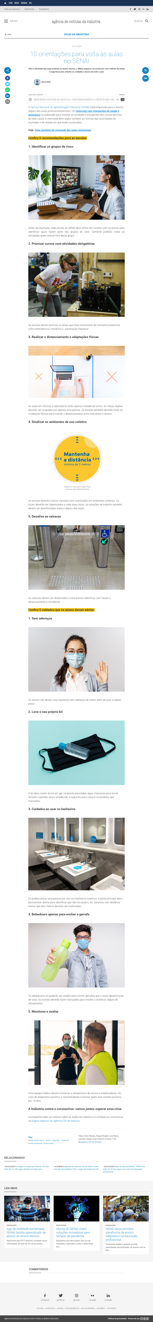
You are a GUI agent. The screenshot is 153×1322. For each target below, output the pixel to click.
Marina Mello (46, 82)
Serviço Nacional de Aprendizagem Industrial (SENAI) (60, 107)
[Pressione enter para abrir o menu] (6, 21)
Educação (10, 1166)
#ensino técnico (39, 1140)
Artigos (60, 1308)
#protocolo (65, 1140)
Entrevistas (50, 1308)
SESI (16, 3)
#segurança (56, 1140)
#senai (48, 1140)
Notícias (40, 1308)
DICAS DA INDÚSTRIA (76, 34)
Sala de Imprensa (12, 9)
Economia (59, 1166)
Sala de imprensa (88, 1308)
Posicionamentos (72, 1308)
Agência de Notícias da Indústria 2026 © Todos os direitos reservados (31, 1319)
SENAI (24, 3)
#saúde (30, 1140)
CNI (10, 3)
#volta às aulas (49, 1143)
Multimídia (29, 9)
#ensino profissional (35, 1143)
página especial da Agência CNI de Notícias (56, 1120)
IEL (30, 3)
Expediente (44, 9)
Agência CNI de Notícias (91, 1142)
